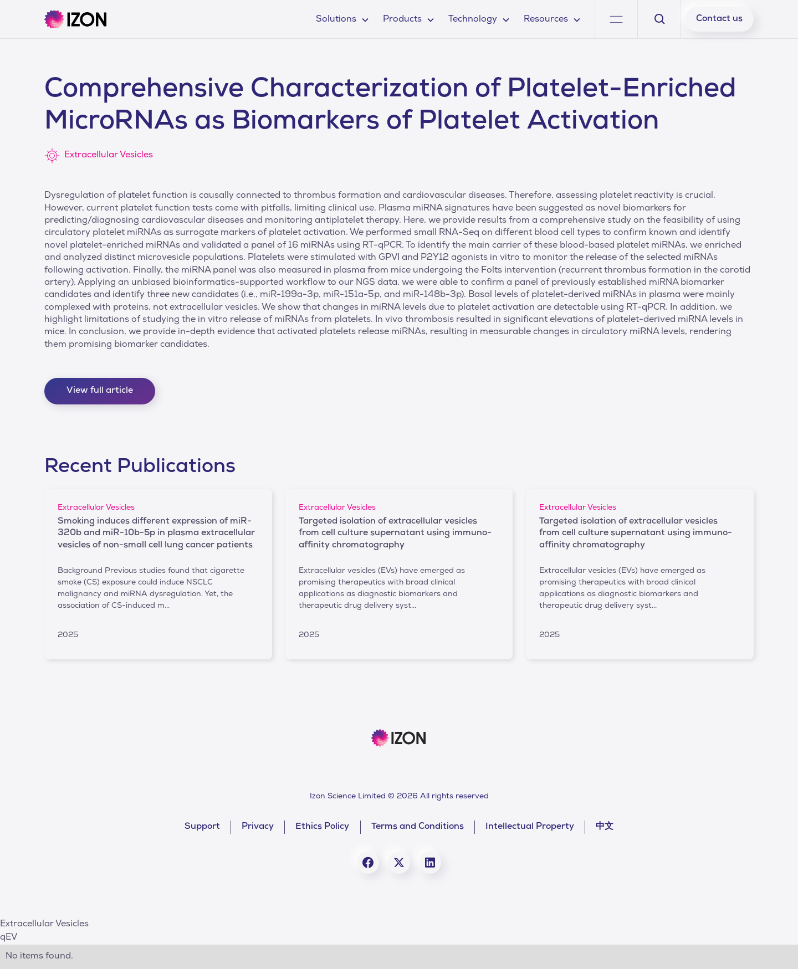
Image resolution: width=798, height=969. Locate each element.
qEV (8, 938)
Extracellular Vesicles (44, 924)
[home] (75, 19)
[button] (343, 19)
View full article (99, 391)
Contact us (719, 19)
